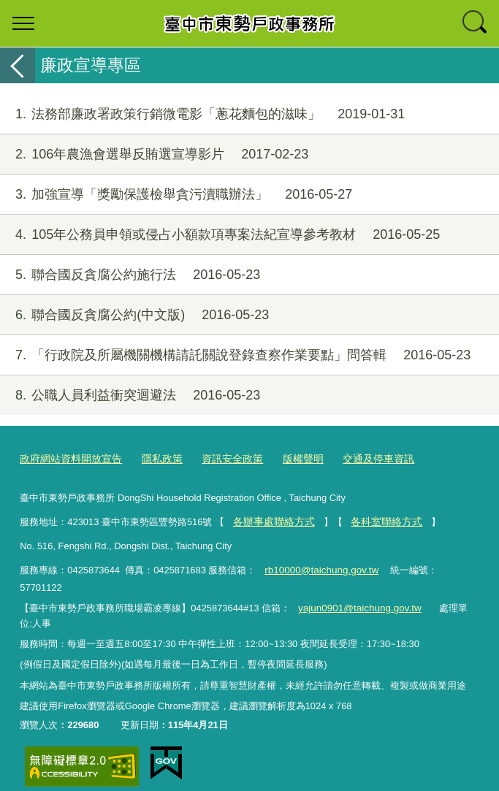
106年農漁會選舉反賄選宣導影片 (154, 154)
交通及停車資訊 (358, 459)
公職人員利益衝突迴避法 (130, 395)
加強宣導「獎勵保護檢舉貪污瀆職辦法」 (176, 194)
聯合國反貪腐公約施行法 (130, 275)
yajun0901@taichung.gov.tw (356, 591)
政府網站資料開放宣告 (67, 459)
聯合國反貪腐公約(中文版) (134, 315)
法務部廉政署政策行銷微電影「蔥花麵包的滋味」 (202, 114)
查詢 (475, 23)
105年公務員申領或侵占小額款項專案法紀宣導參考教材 (220, 234)
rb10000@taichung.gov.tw (318, 567)
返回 (17, 65)
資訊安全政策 (219, 459)
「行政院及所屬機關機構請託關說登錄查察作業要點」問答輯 (235, 355)
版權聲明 (287, 459)
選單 (23, 23)
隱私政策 (153, 459)
